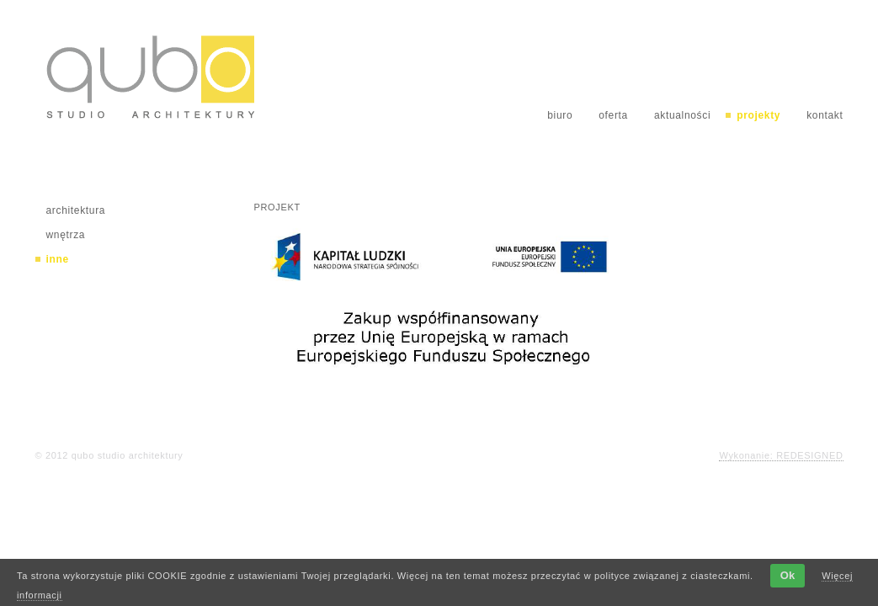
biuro (559, 115)
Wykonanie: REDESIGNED (781, 455)
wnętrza (66, 235)
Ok (787, 575)
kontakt (824, 115)
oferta (613, 115)
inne (57, 259)
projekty (758, 115)
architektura (76, 210)
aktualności (682, 115)
